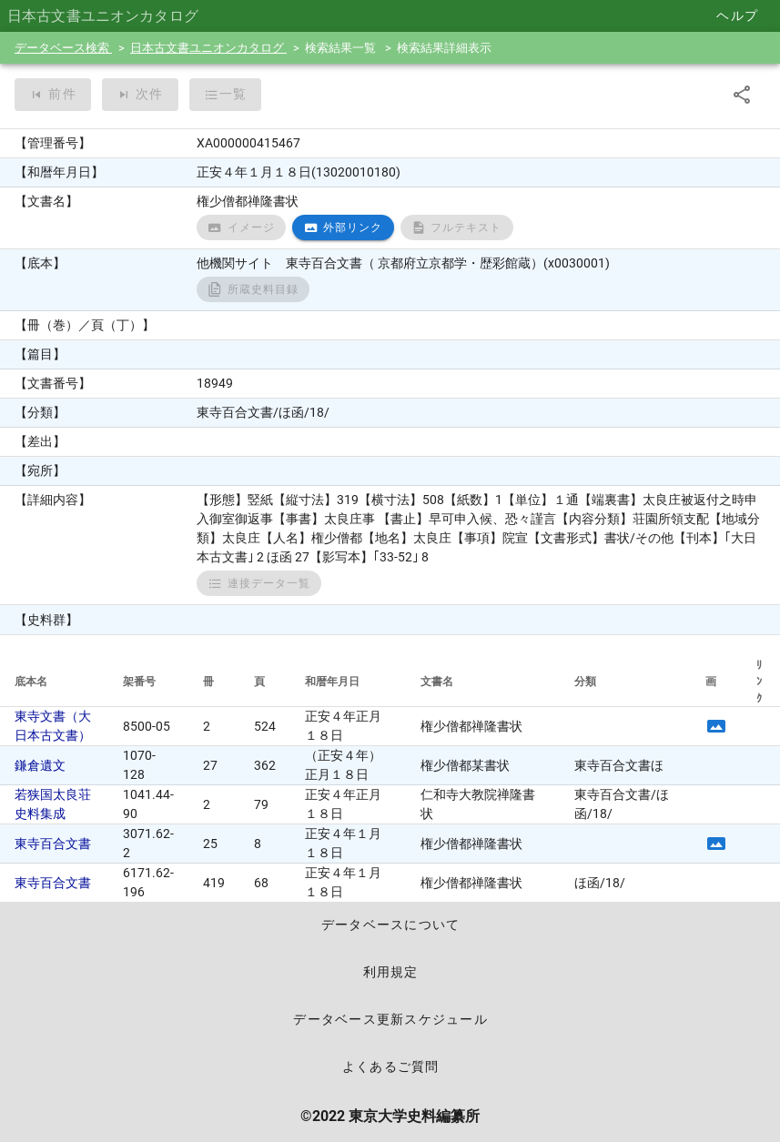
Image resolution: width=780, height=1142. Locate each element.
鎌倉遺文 (40, 765)
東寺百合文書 (53, 843)
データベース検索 (63, 48)
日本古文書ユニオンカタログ (208, 48)
